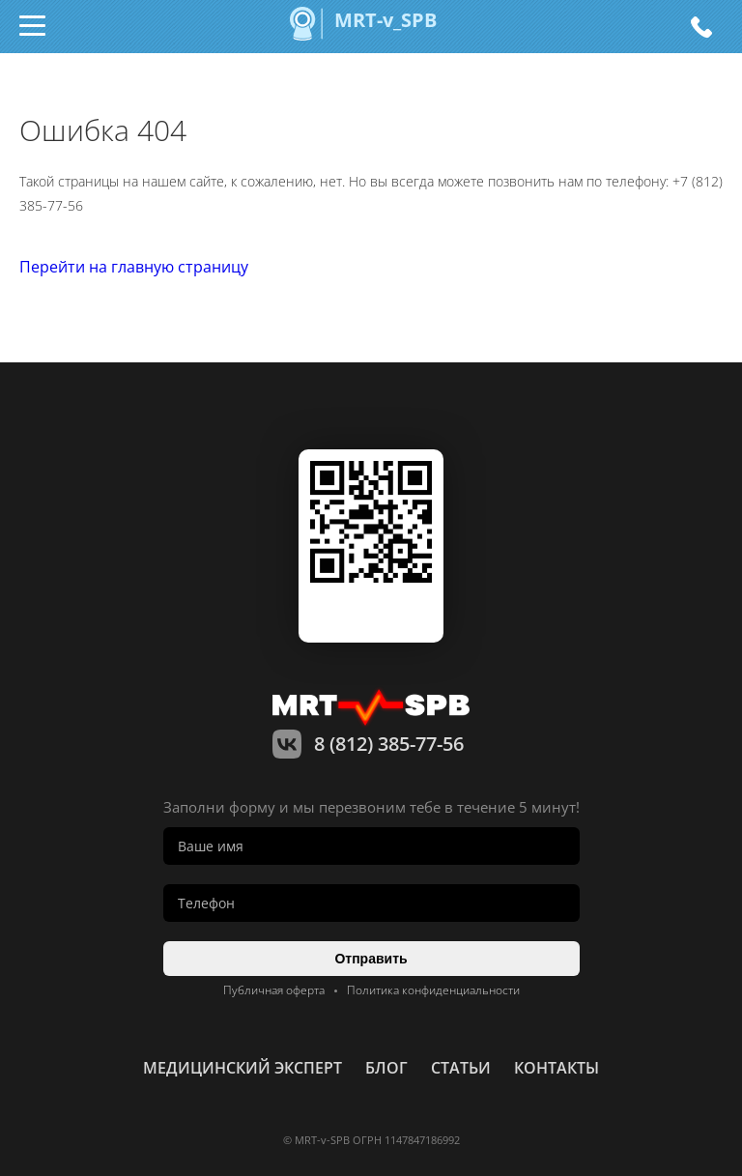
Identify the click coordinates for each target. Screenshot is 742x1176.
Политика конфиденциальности (433, 990)
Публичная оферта (274, 990)
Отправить (370, 958)
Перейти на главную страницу (133, 266)
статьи (461, 1067)
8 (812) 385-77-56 (701, 26)
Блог (386, 1067)
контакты (556, 1067)
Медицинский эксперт (242, 1067)
